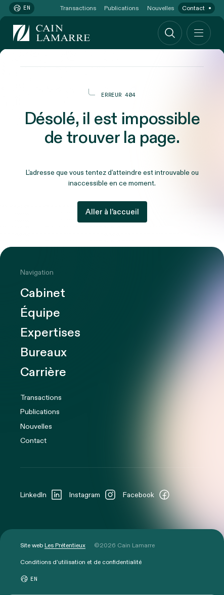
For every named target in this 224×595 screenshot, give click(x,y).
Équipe (40, 313)
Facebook (146, 495)
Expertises (50, 333)
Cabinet (42, 294)
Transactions (78, 8)
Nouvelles (160, 8)
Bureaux (43, 353)
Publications (121, 8)
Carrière (43, 373)
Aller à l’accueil (112, 212)
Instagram (92, 495)
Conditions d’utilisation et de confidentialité (81, 562)
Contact (193, 8)
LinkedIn (41, 495)
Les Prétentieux (64, 545)
